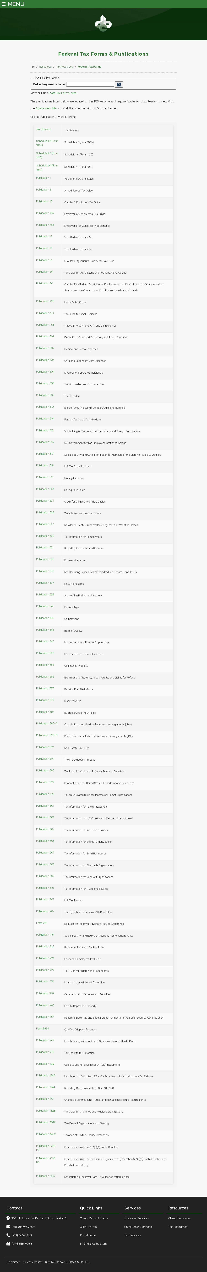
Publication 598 (45, 793)
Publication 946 (45, 1005)
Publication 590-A (46, 723)
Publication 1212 (45, 1063)
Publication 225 (45, 301)
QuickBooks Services (140, 1227)
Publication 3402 (46, 1134)
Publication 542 (45, 618)
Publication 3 (43, 189)
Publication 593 (45, 747)
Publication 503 (45, 359)
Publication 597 (45, 782)
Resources (45, 66)
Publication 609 (45, 876)
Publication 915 (45, 934)
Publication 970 (45, 1052)
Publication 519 (45, 465)
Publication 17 (44, 236)
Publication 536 (45, 571)
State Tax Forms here (62, 93)
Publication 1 (43, 177)
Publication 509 (45, 395)
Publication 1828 (45, 1110)
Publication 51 (44, 260)
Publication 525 (45, 512)
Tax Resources (64, 66)
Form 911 (41, 922)
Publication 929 (45, 969)
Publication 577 (45, 688)
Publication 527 (45, 524)
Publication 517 (44, 453)
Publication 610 (45, 887)
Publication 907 (45, 911)
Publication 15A (45, 213)
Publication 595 (45, 770)
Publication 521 (45, 477)
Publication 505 (45, 383)
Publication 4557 (45, 1175)
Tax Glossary (43, 129)
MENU (7, 4)
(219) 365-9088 (22, 1244)
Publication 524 (45, 500)
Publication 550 (45, 653)
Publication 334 (45, 313)
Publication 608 (45, 864)
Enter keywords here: (49, 84)
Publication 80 (44, 283)
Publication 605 (45, 840)
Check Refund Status (96, 1218)
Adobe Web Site (46, 108)
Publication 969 (45, 1040)
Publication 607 (45, 852)
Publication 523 (45, 489)
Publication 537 (45, 582)
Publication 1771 (45, 1098)
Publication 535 (45, 559)
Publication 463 (45, 324)
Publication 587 (45, 711)
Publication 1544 (45, 1087)
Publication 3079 (46, 1122)
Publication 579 (45, 700)
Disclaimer (13, 1262)
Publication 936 (45, 981)
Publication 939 (45, 993)
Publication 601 (45, 805)
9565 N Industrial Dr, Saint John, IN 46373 (39, 1218)
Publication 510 (45, 406)
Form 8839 (42, 1028)
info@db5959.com (23, 1227)
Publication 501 (45, 336)
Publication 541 (45, 606)
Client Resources (181, 1218)
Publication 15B (45, 224)
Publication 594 (45, 758)
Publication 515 (45, 430)
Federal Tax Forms (89, 66)
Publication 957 (45, 1016)
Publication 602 (45, 817)
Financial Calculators (95, 1244)
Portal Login (90, 1235)
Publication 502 (45, 348)
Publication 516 (45, 442)
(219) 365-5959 (22, 1235)
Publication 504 (45, 371)
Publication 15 (44, 201)
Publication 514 (45, 418)
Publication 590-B (46, 735)
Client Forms (90, 1227)
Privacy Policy (32, 1262)
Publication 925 (45, 946)
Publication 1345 (45, 1075)
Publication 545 (45, 629)
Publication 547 (45, 641)
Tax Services (134, 1235)
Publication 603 (45, 829)
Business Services (138, 1218)
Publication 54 (44, 271)
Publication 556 (45, 676)
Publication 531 (45, 547)
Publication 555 (45, 664)
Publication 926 (45, 958)
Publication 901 (45, 899)
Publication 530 (45, 535)
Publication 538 (45, 594)
